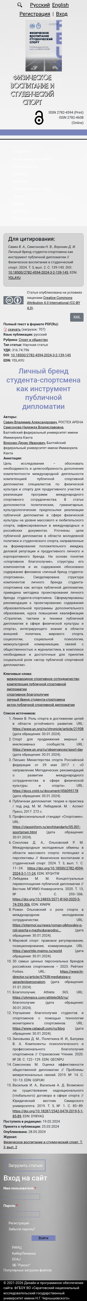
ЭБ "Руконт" (21, 1265)
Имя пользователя (19, 1188)
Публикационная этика (31, 189)
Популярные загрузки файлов (27, 1270)
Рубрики (20, 174)
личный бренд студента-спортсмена (36, 699)
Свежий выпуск (26, 166)
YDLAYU (14, 278)
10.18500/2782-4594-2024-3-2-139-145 (38, 272)
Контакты (21, 211)
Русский (40, 5)
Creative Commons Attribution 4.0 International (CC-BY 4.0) (53, 303)
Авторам (20, 181)
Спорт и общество (33, 340)
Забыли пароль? (22, 1229)
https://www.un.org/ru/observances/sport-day (48, 749)
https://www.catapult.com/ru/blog (39, 1028)
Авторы (19, 204)
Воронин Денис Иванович (24, 443)
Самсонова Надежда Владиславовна (33, 427)
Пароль (10, 1206)
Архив (18, 196)
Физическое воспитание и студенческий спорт (32, 89)
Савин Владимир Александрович (30, 422)
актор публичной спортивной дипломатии (41, 705)
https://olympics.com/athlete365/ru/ (41, 997)
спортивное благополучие (28, 694)
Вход (62, 14)
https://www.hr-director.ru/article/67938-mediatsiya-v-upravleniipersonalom (48, 976)
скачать (14, 329)
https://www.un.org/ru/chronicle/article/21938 (48, 729)
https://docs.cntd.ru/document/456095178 (45, 791)
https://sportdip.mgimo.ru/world (37, 951)
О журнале (21, 151)
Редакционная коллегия (32, 159)
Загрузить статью (25, 1165)
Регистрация (34, 14)
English (60, 5)
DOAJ (16, 1259)
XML (77, 317)
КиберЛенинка (24, 1253)
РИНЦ (17, 1247)
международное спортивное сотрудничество (43, 679)
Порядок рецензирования (34, 219)
